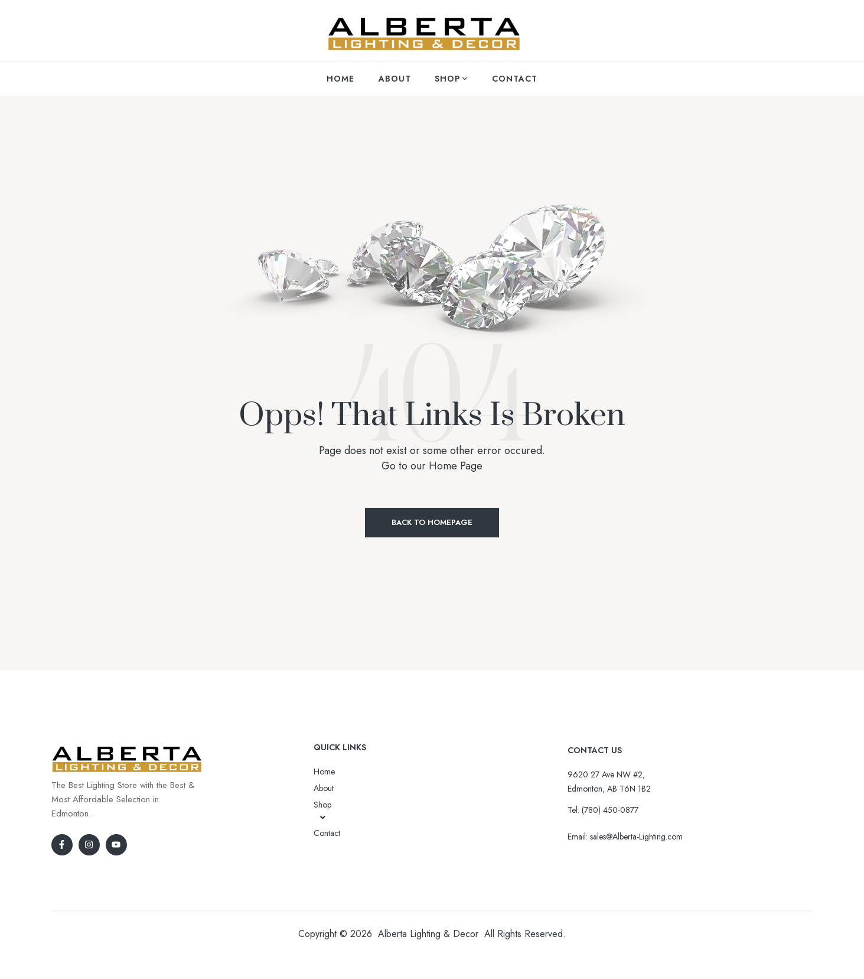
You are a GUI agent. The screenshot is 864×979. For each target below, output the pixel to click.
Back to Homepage (432, 522)
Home (324, 771)
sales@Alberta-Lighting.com (636, 836)
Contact (327, 833)
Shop (323, 810)
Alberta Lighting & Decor (428, 934)
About (324, 788)
